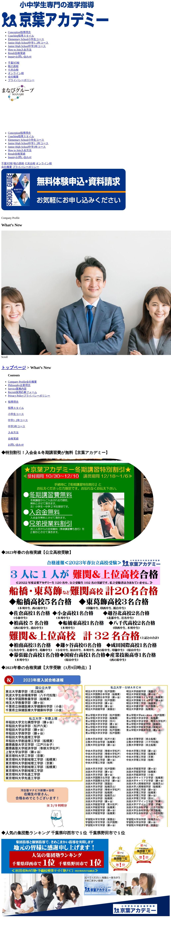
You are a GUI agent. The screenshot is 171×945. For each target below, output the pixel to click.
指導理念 (19, 32)
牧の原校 (13, 66)
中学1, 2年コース (28, 42)
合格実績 (16, 53)
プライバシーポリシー (21, 80)
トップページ (13, 367)
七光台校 (13, 69)
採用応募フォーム (22, 392)
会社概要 (13, 76)
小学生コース (26, 39)
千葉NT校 (13, 62)
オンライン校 (16, 73)
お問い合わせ (20, 56)
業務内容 (17, 388)
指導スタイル (21, 35)
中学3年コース (27, 46)
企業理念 (19, 385)
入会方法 (19, 49)
